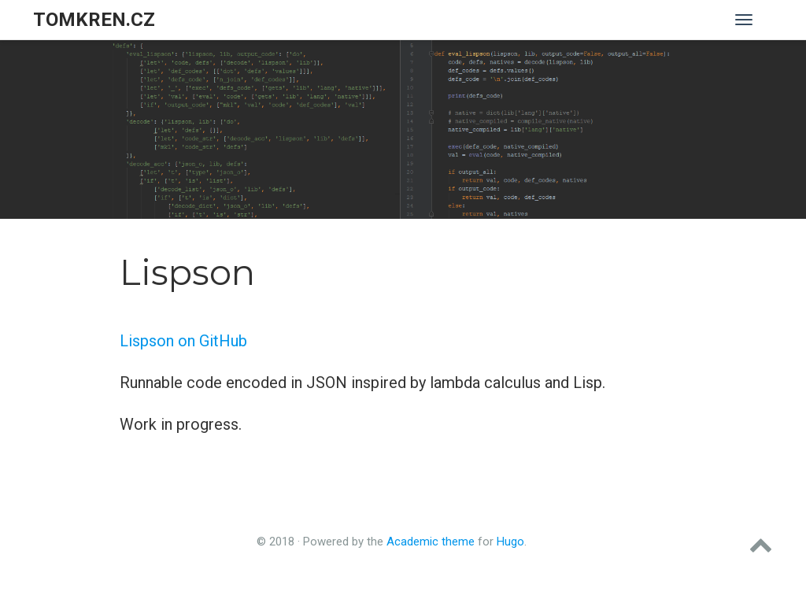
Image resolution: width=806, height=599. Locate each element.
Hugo (510, 541)
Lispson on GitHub (183, 340)
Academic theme (430, 541)
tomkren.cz (94, 20)
